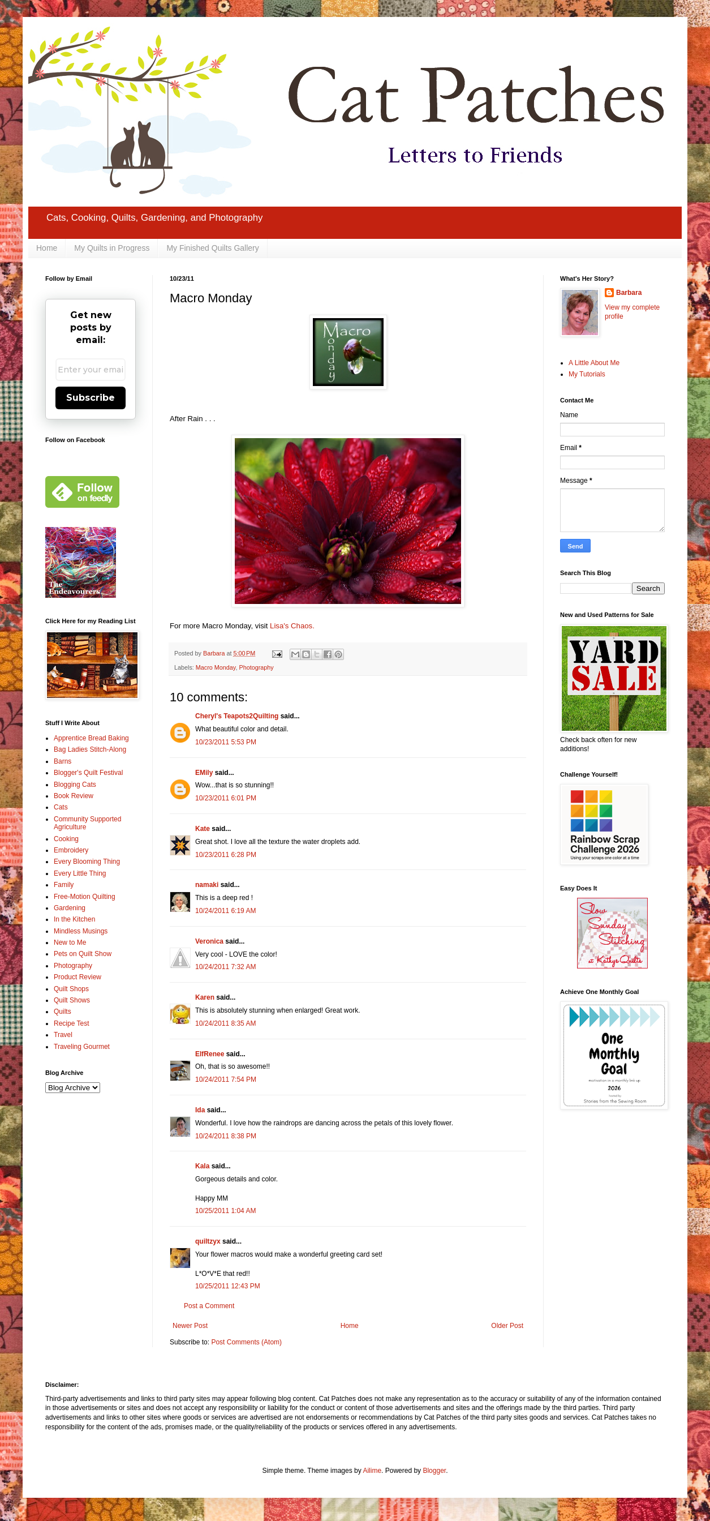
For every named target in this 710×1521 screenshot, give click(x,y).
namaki (206, 885)
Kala (202, 1166)
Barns (62, 761)
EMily (204, 773)
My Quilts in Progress (111, 247)
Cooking (66, 839)
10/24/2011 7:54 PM (225, 1079)
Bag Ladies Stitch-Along (90, 749)
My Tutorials (587, 374)
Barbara (629, 293)
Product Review (77, 977)
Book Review (73, 796)
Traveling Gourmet (82, 1047)
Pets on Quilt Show (82, 954)
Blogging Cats (75, 785)
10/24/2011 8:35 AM (225, 1023)
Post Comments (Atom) (246, 1342)
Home (46, 247)
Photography (256, 667)
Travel (63, 1035)
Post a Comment (209, 1306)
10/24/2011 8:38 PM (225, 1136)
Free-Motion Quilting (84, 897)
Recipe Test (71, 1023)
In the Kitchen (74, 919)
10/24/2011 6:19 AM (225, 911)
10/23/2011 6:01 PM (225, 798)
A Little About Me (594, 363)
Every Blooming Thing (87, 862)
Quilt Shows (72, 1000)
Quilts (62, 1012)
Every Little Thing (80, 873)
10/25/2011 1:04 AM (225, 1211)
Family (64, 885)
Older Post (507, 1326)
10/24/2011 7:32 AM (225, 967)
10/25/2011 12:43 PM (227, 1286)
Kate (202, 829)
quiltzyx (208, 1241)
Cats (61, 807)
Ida (200, 1110)
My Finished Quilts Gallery (212, 247)
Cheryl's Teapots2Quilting (236, 716)
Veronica (209, 941)
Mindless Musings (80, 931)
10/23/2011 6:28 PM (225, 855)
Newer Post (190, 1326)
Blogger (434, 1471)
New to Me (70, 942)
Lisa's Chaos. (292, 626)
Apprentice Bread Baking (91, 738)
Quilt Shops (71, 989)
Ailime (372, 1471)
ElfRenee (209, 1054)
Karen (204, 997)
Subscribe (90, 397)
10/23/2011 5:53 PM (225, 742)
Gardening (69, 908)
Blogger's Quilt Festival (88, 773)
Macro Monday (216, 667)
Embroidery (71, 850)
